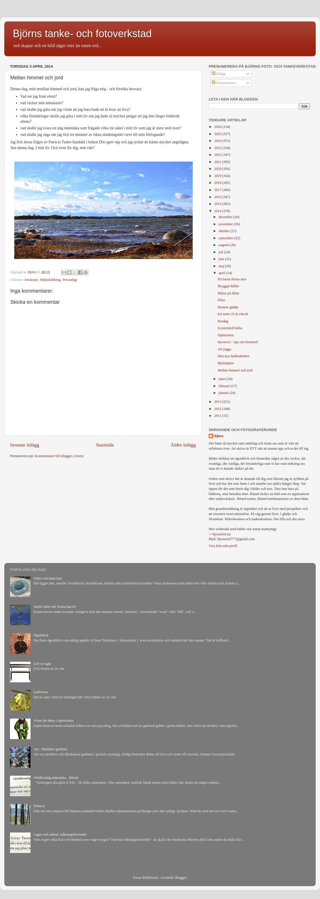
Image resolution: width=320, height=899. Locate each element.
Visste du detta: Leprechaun (53, 721)
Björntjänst (226, 363)
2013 (218, 402)
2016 (218, 197)
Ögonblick (41, 635)
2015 (218, 204)
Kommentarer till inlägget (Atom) (59, 456)
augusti (224, 245)
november (226, 224)
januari (224, 393)
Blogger (180, 878)
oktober (225, 231)
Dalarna (39, 806)
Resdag (223, 321)
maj (222, 266)
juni (222, 259)
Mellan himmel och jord (235, 370)
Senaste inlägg (24, 445)
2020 (218, 169)
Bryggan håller (228, 286)
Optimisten (226, 335)
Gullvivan (40, 692)
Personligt (70, 280)
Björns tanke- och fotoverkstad (82, 33)
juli (221, 252)
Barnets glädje (228, 307)
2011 (218, 416)
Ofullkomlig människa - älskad (55, 778)
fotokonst (31, 280)
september (226, 238)
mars (223, 379)
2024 (218, 141)
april (222, 273)
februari (225, 386)
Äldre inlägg (183, 445)
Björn (218, 436)
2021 (218, 162)
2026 (218, 127)
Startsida (105, 445)
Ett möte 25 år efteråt (233, 314)
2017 (218, 190)
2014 (218, 211)
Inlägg (218, 74)
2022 (218, 155)
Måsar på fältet (228, 293)
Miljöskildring (50, 280)
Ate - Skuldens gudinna (50, 749)
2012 (218, 409)
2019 (218, 176)
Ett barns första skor (232, 279)
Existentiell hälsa (230, 328)
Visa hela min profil (223, 546)
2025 (218, 134)
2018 (218, 183)
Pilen (221, 300)
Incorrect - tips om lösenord (237, 342)
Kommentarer (224, 83)
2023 (218, 148)
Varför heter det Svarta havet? (54, 607)
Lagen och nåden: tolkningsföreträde (59, 834)
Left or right (42, 664)
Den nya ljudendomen (233, 356)
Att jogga (224, 349)
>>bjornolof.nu (220, 534)
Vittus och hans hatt (47, 578)
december (226, 217)
